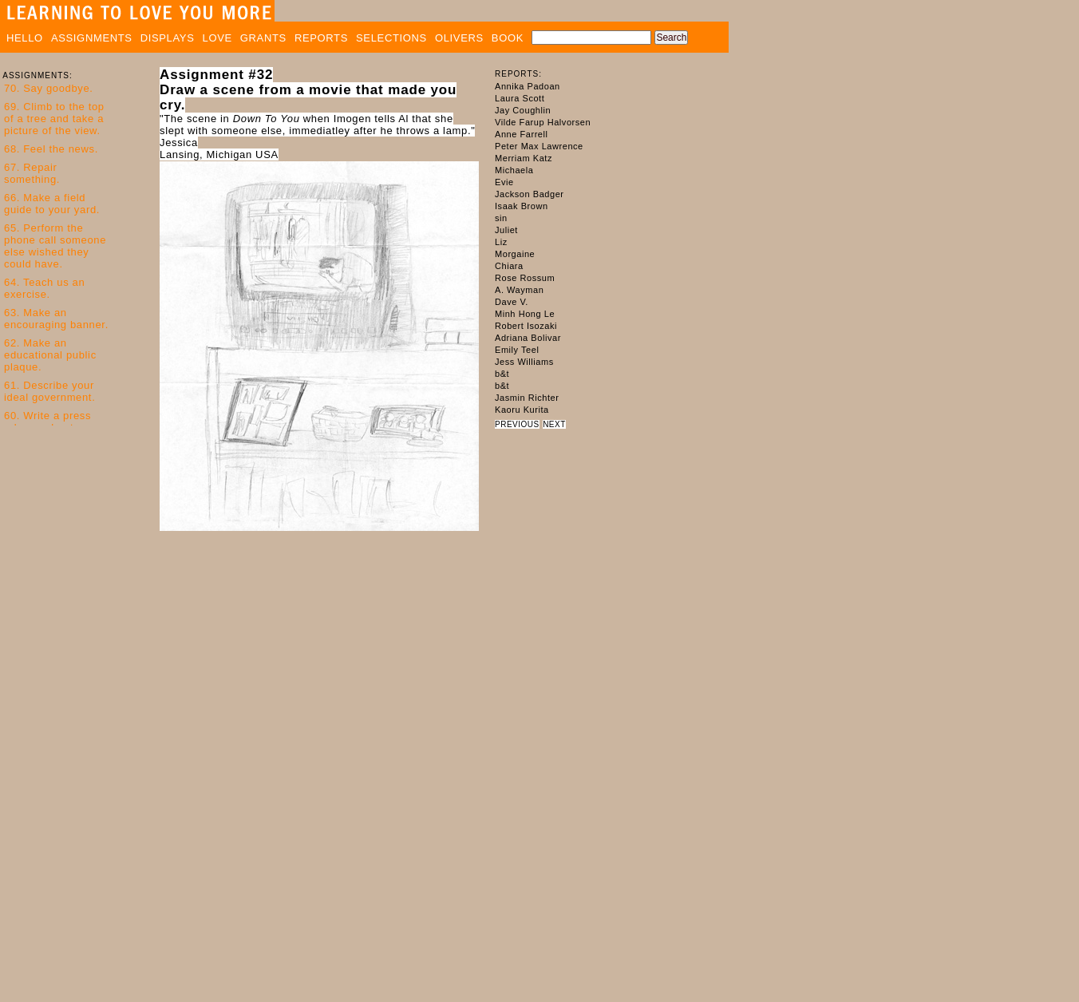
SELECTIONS (391, 38)
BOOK (508, 38)
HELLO (24, 38)
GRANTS (263, 38)
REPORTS (321, 38)
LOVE (217, 38)
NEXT (554, 424)
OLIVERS (459, 38)
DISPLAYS (167, 38)
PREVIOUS (517, 424)
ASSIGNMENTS (91, 38)
